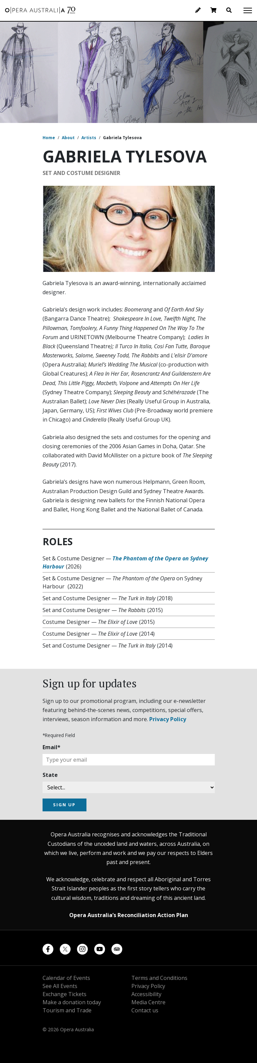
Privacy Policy (167, 719)
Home (49, 138)
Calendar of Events (66, 978)
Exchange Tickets (64, 994)
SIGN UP (64, 805)
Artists (88, 138)
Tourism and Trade (67, 1010)
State (50, 775)
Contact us (144, 1010)
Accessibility (146, 994)
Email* (51, 747)
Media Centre (148, 1002)
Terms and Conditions (159, 978)
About (68, 138)
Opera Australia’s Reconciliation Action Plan (128, 915)
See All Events (60, 986)
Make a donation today (72, 1002)
